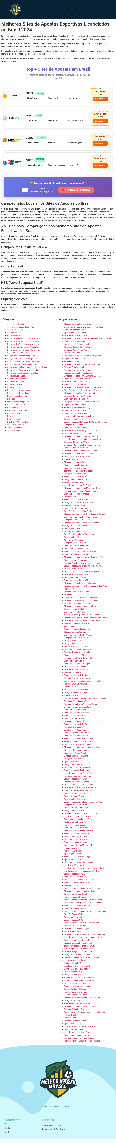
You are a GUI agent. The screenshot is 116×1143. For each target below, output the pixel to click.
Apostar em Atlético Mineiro (76, 581)
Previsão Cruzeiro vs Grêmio (76, 1024)
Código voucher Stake (73, 978)
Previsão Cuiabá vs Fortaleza (76, 627)
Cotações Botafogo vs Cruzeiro (77, 353)
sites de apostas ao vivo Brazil (77, 1007)
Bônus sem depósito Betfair (76, 402)
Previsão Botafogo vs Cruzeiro (77, 607)
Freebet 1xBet (70, 1018)
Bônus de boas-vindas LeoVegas (78, 638)
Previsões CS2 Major (73, 889)
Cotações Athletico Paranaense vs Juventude (83, 575)
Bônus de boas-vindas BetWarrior (78, 794)
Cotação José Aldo (72, 647)
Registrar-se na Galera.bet (75, 408)
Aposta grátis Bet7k (72, 765)
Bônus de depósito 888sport (76, 846)
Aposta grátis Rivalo (72, 630)
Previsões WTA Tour (72, 592)
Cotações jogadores (15, 385)
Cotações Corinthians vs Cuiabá (77, 653)
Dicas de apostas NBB (73, 923)
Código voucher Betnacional (76, 564)
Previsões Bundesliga (73, 854)
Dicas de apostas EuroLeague (76, 932)
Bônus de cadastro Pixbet (75, 756)
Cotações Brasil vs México (75, 428)
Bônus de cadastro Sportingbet (77, 667)
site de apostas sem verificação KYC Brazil (82, 874)
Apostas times (13, 336)
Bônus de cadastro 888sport (76, 414)
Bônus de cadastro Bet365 (75, 719)
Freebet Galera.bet (72, 356)
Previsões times (14, 423)
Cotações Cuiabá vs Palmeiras (77, 771)
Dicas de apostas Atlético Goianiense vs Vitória (84, 561)
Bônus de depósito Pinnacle (76, 558)
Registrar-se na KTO (72, 967)
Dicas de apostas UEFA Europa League (80, 1010)
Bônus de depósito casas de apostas (23, 348)
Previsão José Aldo (72, 1021)
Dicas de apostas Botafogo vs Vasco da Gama (83, 805)
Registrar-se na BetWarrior (75, 826)
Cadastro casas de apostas (19, 356)
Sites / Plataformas (15, 428)
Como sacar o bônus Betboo (76, 972)
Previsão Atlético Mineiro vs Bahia (78, 656)
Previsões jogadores (15, 417)
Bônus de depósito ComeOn (76, 469)
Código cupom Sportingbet (75, 840)
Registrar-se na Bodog (73, 486)
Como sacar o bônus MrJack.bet (78, 849)
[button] (72, 9)
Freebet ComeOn (71, 699)
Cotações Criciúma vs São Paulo (78, 515)
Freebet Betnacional (72, 463)
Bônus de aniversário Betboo (76, 503)
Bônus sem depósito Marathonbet (78, 742)
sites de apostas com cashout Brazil (79, 952)
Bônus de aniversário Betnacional (78, 382)
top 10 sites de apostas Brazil (76, 348)
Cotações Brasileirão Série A (76, 670)
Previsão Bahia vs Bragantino (76, 595)
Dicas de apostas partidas (18, 397)
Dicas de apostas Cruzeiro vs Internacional (82, 751)
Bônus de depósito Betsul (75, 713)
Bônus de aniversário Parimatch (77, 679)
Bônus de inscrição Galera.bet (76, 388)
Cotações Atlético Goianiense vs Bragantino (82, 359)
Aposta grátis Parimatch (74, 803)
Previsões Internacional (74, 731)
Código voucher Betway (74, 722)
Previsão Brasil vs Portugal (75, 687)
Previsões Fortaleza (72, 676)
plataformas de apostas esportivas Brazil (81, 601)
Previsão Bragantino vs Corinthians (79, 1041)
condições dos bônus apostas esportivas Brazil (84, 872)
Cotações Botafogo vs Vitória (76, 446)
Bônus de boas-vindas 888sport (77, 633)
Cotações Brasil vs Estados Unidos (79, 883)
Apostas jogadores (15, 333)
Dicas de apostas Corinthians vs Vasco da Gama (84, 938)
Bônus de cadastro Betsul (75, 431)
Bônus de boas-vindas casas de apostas (24, 345)
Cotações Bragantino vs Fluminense (79, 538)
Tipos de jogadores (15, 434)
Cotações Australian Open (75, 477)
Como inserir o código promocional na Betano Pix (85, 892)
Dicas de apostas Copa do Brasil (78, 946)
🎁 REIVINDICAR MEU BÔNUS (76, 193)
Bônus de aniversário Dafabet (76, 417)
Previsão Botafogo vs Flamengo (77, 411)
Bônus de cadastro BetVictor (76, 739)
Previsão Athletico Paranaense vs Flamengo (82, 566)
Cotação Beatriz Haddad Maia (76, 759)
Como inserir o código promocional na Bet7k (83, 684)
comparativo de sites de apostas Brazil (80, 1030)
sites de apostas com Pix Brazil (77, 489)
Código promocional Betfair (75, 898)
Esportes (11, 402)
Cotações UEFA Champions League (79, 987)
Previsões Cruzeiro (72, 365)
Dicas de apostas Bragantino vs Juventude (82, 1001)
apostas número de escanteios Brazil (79, 981)
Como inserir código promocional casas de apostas (29, 371)
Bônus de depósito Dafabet (75, 912)
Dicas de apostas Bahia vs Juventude (80, 397)
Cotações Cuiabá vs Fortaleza (76, 843)
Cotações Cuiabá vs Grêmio (76, 546)
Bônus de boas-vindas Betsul (76, 886)
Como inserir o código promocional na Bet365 (83, 330)
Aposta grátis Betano (73, 857)
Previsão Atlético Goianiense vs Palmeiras (82, 1044)
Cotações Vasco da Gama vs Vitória (79, 788)
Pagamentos (12, 411)
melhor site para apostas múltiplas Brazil (81, 618)
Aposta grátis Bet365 (73, 532)
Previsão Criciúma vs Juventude (77, 745)
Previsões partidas (15, 420)
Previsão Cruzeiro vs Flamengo (77, 374)
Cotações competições (17, 382)
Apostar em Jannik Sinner (75, 336)
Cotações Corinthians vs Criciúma (78, 506)
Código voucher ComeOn (74, 797)
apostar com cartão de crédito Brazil (79, 984)
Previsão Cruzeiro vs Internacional (78, 682)
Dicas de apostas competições (20, 394)
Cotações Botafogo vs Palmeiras (78, 399)
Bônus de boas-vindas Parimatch (78, 774)
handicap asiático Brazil (74, 869)
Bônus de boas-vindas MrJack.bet (78, 834)
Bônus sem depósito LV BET (76, 584)
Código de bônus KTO (73, 975)
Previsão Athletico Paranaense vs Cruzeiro (82, 961)
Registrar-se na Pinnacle (74, 362)
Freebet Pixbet (70, 690)
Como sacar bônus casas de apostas (23, 374)
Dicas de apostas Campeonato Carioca (80, 817)
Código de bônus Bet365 (74, 1033)
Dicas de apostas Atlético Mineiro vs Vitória (82, 440)
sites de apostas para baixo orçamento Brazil (83, 941)
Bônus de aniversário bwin (75, 480)
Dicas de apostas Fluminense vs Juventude (82, 391)
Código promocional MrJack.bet (77, 710)
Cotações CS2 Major (73, 1004)
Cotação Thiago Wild (73, 918)
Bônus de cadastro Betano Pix (77, 837)
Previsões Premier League (75, 828)
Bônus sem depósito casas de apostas (23, 353)
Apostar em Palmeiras (73, 543)
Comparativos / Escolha (17, 379)
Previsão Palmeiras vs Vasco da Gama (80, 708)
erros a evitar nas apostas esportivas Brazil (82, 906)
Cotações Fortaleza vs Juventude (78, 523)
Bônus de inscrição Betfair (75, 471)
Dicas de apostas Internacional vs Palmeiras (83, 569)
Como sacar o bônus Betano (76, 811)
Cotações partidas (15, 388)
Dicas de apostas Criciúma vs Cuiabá (80, 785)
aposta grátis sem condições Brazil (79, 820)
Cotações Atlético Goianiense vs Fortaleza (82, 405)
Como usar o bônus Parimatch (77, 552)
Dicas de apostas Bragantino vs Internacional (83, 903)
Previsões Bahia (71, 500)
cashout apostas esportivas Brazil (78, 474)
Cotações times (14, 391)
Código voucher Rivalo (73, 423)
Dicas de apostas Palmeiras (76, 339)
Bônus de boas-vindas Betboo (76, 549)
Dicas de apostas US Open (75, 466)
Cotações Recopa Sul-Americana (78, 351)
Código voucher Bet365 (74, 613)
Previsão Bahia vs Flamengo (76, 509)
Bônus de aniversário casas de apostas (24, 342)
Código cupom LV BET (73, 644)
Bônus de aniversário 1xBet (75, 664)
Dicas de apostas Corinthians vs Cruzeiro (81, 526)
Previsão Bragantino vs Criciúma (78, 955)
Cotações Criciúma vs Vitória (76, 641)
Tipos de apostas (14, 431)
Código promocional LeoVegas (77, 1039)
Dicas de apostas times (17, 399)
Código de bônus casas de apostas (22, 362)
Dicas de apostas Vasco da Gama (78, 457)
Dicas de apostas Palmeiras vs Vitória (80, 791)
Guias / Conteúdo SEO (16, 408)
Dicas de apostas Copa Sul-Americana (80, 376)
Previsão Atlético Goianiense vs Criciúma (81, 926)
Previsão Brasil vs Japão (74, 371)
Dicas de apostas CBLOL (74, 877)
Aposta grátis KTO (71, 541)
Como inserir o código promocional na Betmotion (85, 1016)
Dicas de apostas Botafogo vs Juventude (81, 434)
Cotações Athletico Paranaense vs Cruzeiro (82, 394)
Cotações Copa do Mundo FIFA (77, 958)
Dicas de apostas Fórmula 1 (76, 636)
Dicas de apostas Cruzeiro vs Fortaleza (80, 587)
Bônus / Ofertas (14, 339)
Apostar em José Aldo (73, 863)
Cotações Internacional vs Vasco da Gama (82, 448)
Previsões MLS (70, 598)
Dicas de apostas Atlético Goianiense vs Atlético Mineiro (88, 342)
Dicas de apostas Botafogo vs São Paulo (81, 725)
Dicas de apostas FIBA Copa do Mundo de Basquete (86, 425)
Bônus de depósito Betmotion (76, 497)
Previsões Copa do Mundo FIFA (77, 779)
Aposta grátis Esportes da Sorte (77, 650)
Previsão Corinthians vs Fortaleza (78, 385)
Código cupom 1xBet (73, 768)
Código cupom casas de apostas (21, 359)
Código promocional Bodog (75, 998)
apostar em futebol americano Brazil (79, 420)
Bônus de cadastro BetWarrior (77, 716)
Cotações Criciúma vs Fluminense (78, 529)
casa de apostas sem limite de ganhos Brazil (83, 443)
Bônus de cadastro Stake (74, 345)
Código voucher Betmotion (75, 512)
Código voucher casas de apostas (21, 368)
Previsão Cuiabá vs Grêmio (75, 995)
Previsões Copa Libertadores (76, 900)
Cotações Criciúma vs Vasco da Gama (80, 693)
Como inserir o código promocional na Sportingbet (85, 915)
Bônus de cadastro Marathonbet (77, 990)
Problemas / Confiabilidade (18, 425)
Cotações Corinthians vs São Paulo (79, 866)
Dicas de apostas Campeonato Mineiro (80, 610)
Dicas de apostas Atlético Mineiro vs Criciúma (83, 492)
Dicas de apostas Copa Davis (76, 673)
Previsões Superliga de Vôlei (76, 705)
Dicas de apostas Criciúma (75, 782)
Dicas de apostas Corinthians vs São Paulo (82, 624)
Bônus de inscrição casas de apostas (23, 351)
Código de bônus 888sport (75, 993)
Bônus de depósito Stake (74, 615)
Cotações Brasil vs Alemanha (76, 754)
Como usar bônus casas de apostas (22, 376)
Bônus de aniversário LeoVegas (77, 860)
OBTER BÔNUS (99, 99)
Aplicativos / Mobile (15, 328)
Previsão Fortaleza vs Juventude (78, 661)
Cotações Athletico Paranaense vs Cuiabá (82, 379)
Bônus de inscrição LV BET (75, 659)
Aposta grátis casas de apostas (20, 330)
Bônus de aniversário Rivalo (76, 880)
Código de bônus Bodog (74, 800)
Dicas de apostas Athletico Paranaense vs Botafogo (86, 621)
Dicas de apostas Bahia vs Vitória (78, 328)
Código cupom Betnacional (75, 814)
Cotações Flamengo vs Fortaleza (78, 437)
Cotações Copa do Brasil (74, 762)
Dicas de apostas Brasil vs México (78, 578)
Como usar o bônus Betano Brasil (78, 823)
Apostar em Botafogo (73, 921)
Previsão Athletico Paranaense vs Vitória (81, 454)
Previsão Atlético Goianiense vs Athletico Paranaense (87, 702)
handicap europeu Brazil (74, 935)
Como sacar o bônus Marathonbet (78, 748)
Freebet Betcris (70, 851)
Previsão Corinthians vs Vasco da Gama (81, 494)
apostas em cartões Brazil (75, 733)
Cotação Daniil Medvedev (75, 929)
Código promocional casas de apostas (23, 365)
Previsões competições (17, 414)
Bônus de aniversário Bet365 (76, 728)
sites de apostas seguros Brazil (77, 1036)
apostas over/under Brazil (75, 964)
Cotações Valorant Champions (77, 696)
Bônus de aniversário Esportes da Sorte (81, 520)
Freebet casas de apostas (18, 405)
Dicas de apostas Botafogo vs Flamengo (81, 604)
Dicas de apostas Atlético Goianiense (80, 895)
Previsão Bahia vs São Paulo (76, 451)
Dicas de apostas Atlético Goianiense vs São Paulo (85, 589)
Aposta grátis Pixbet (72, 1027)
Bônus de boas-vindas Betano (76, 831)
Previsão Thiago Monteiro (75, 535)
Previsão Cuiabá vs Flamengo (76, 1013)
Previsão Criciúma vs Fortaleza (77, 736)
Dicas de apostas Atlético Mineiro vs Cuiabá (82, 368)
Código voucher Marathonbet (76, 944)
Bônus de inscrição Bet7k (75, 333)
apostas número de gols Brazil (77, 969)
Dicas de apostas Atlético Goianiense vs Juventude (85, 518)
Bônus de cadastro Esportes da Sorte (80, 555)
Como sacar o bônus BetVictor (77, 460)
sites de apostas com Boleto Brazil (78, 777)
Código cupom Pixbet (73, 572)
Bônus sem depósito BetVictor (77, 909)
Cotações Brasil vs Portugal (76, 808)
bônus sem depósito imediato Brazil (79, 949)
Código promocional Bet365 (76, 483)
